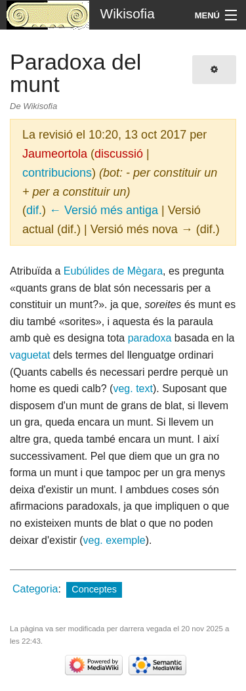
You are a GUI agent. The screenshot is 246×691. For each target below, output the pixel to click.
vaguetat (30, 355)
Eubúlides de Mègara (113, 271)
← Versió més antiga (103, 210)
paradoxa (150, 338)
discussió (118, 153)
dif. (34, 210)
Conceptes (94, 589)
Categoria (35, 588)
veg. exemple (114, 540)
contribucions (57, 172)
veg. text (132, 388)
